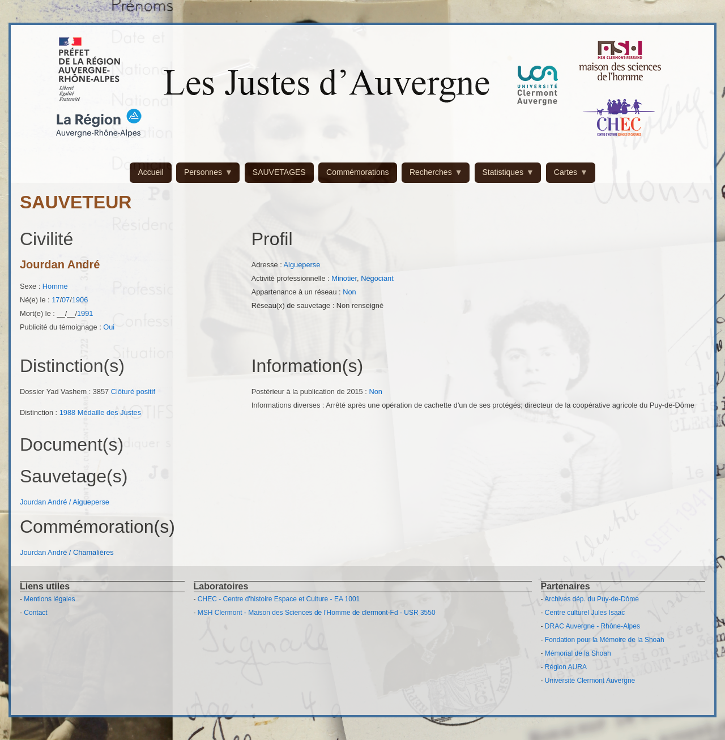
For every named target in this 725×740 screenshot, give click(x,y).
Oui (108, 327)
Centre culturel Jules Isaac (585, 613)
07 (66, 300)
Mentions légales (49, 599)
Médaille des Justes (109, 412)
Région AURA (566, 667)
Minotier (344, 278)
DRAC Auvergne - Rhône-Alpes (592, 626)
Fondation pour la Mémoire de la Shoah (604, 640)
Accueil (150, 172)
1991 (85, 313)
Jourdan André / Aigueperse (64, 502)
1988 (67, 412)
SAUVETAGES (279, 172)
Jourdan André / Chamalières (67, 552)
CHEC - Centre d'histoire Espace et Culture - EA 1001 (279, 599)
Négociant (377, 278)
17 (55, 300)
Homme (55, 286)
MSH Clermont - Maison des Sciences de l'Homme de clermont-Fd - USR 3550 (317, 613)
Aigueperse (302, 264)
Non (349, 292)
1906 (80, 300)
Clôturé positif (133, 391)
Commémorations (357, 172)
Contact (35, 613)
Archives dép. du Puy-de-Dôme (591, 599)
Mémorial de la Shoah (578, 653)
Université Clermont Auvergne (590, 681)
